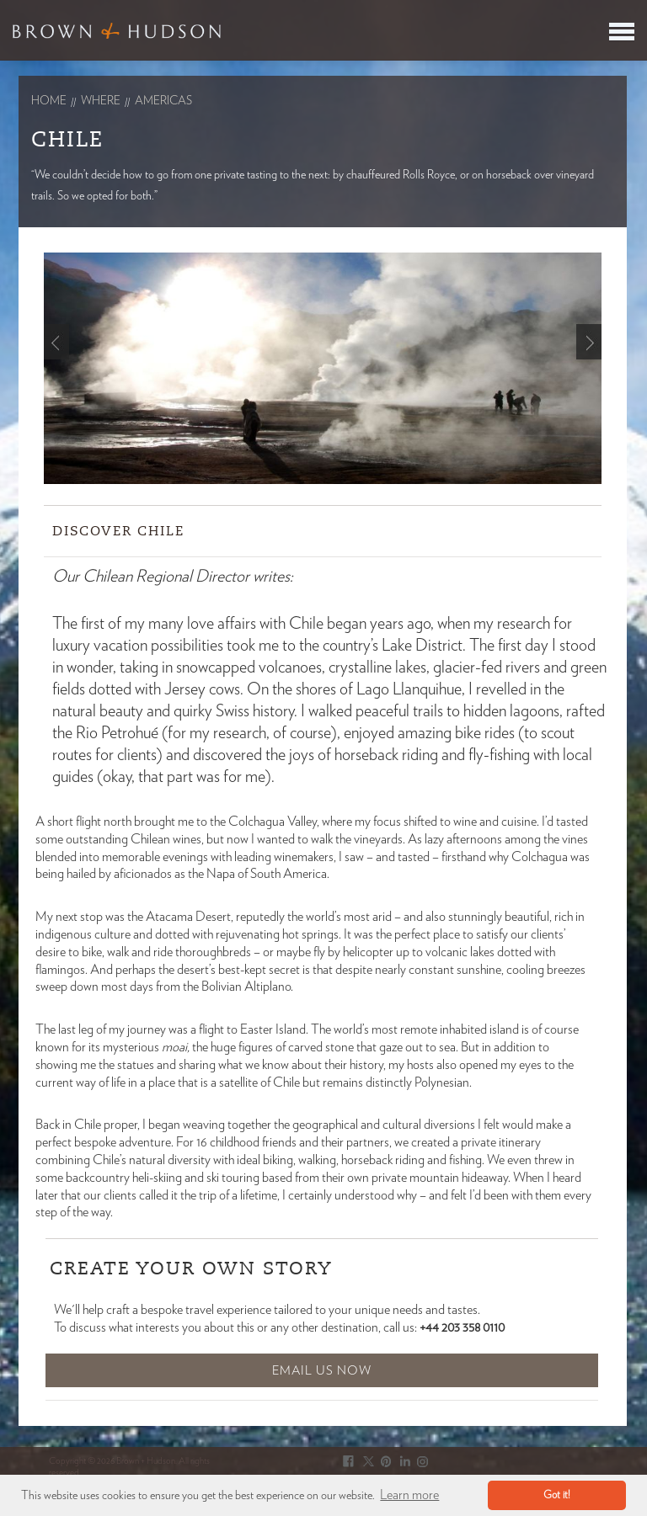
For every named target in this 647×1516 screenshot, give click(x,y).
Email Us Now (322, 1370)
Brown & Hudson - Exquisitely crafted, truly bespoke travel (117, 30)
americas (163, 101)
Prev (56, 341)
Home (49, 101)
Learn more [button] (409, 1495)
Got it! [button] (556, 1495)
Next (589, 341)
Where (100, 101)
